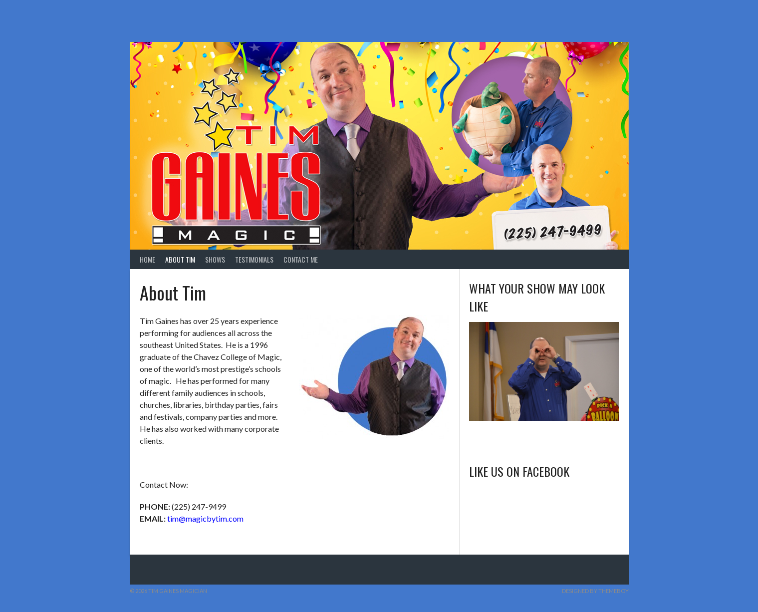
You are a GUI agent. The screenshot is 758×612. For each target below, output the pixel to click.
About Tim (180, 259)
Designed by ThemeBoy (595, 591)
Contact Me (300, 259)
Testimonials (254, 259)
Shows (215, 259)
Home (147, 259)
